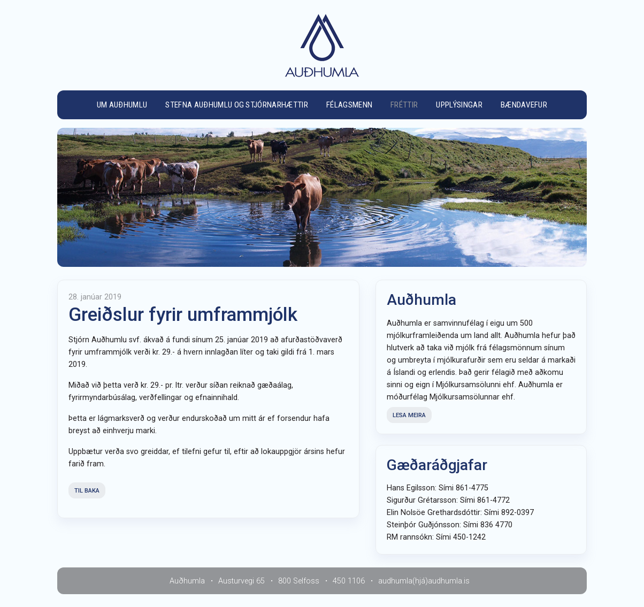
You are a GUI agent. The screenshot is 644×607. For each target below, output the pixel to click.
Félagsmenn (349, 105)
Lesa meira (409, 415)
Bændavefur (524, 105)
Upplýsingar (459, 105)
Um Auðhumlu (122, 105)
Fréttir (404, 105)
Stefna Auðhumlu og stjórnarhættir (236, 105)
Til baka (86, 490)
